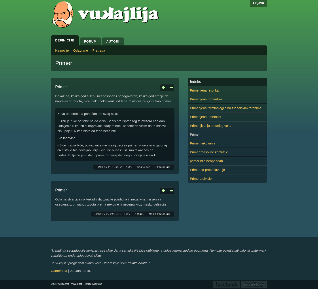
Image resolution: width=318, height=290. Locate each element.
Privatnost (76, 284)
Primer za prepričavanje (207, 170)
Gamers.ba (59, 271)
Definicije (64, 40)
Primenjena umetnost (205, 117)
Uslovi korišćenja (60, 284)
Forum (90, 41)
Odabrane (80, 50)
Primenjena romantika (206, 99)
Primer (61, 87)
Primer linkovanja (202, 143)
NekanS (139, 214)
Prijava (258, 3)
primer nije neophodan (206, 161)
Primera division (202, 178)
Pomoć (87, 284)
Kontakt (97, 284)
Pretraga (98, 50)
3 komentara (163, 167)
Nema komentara (160, 214)
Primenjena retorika (204, 90)
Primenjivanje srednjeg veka (210, 125)
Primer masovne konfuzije (209, 152)
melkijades (143, 167)
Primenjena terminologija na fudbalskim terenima (225, 108)
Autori (112, 41)
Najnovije (62, 50)
